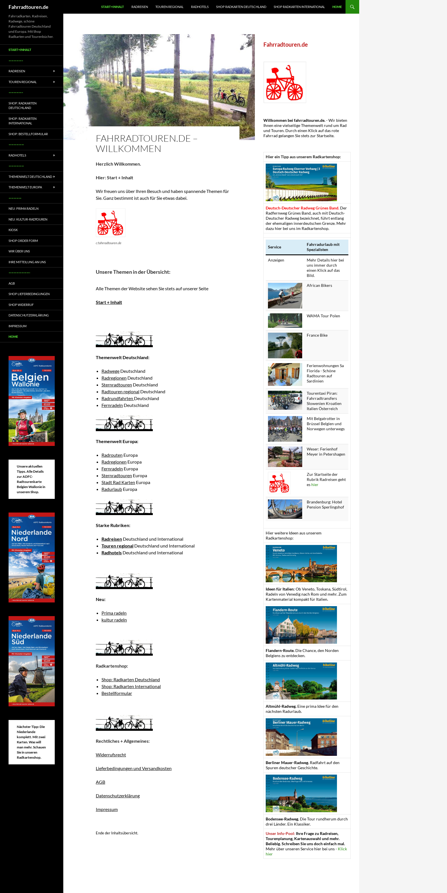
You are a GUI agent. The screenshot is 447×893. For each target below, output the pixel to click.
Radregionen (114, 377)
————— (15, 198)
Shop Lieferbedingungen (29, 294)
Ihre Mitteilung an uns (27, 262)
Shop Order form (23, 240)
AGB (100, 782)
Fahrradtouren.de (28, 7)
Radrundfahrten (117, 398)
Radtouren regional (120, 391)
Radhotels (200, 7)
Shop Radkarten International (299, 7)
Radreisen (139, 7)
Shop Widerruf (21, 304)
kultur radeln (114, 619)
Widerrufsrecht (111, 754)
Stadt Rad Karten (118, 482)
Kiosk (13, 230)
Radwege (110, 371)
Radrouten (112, 455)
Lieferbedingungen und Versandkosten (134, 768)
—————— (16, 144)
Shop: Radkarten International (131, 686)
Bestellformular (116, 693)
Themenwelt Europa (25, 187)
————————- (19, 272)
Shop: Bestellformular (28, 134)
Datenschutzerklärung (118, 795)
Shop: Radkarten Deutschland (130, 679)
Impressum (107, 809)
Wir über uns (19, 251)
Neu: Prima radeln (23, 208)
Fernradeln (112, 405)
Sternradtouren (116, 384)
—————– (16, 60)
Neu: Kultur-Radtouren (28, 219)
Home (337, 7)
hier (314, 484)
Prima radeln (114, 613)
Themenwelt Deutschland (30, 176)
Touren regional (169, 7)
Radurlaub (111, 489)
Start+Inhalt (112, 7)
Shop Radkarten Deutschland (241, 7)
